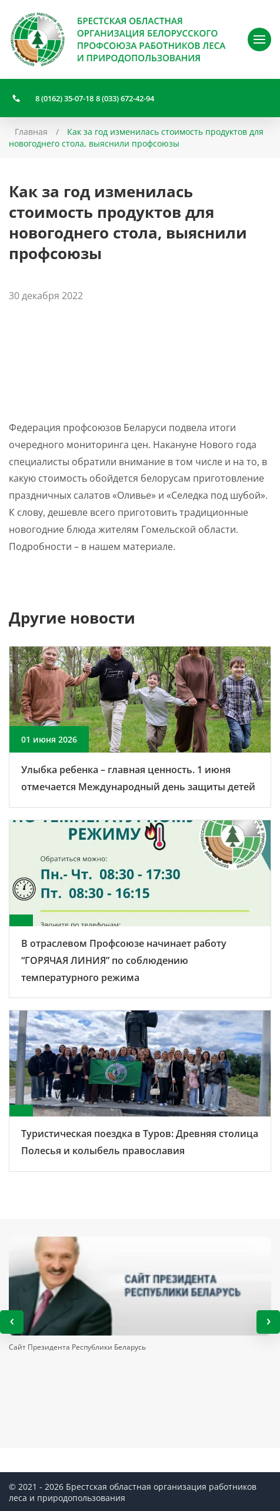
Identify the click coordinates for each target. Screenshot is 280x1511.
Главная (31, 131)
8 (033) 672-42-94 (125, 98)
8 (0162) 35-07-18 (64, 98)
